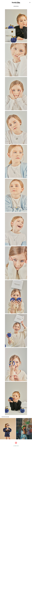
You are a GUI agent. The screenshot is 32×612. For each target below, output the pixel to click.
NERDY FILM (16, 445)
